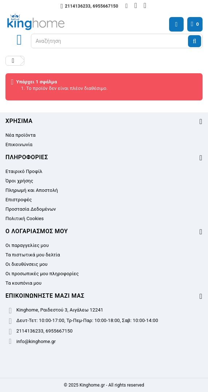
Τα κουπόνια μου (23, 283)
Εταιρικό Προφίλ (24, 171)
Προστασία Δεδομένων (30, 209)
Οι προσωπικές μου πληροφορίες (42, 273)
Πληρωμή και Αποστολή (31, 190)
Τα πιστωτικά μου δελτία (32, 254)
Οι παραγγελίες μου (27, 245)
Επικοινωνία (18, 144)
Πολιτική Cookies (24, 218)
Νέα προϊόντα (20, 135)
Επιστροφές (18, 199)
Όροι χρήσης (19, 180)
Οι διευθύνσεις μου (26, 264)
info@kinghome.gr (36, 341)
